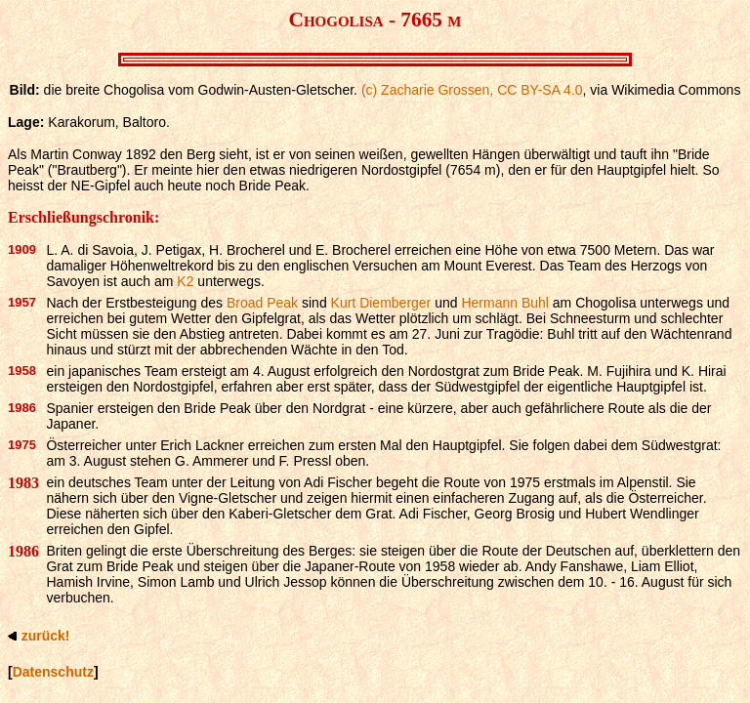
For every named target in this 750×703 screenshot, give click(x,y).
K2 (185, 281)
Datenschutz (53, 672)
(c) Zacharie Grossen (425, 90)
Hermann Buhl (505, 302)
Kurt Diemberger (381, 302)
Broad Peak (262, 302)
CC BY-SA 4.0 (539, 90)
